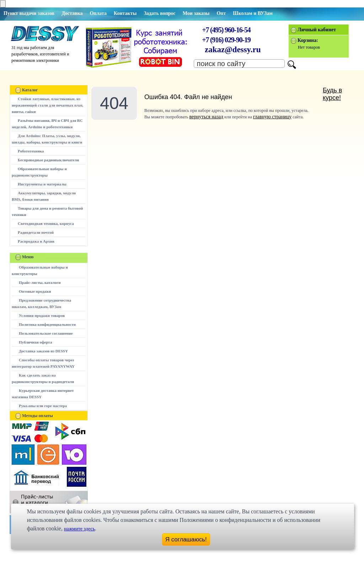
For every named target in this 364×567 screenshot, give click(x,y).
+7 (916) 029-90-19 (226, 40)
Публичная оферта (35, 342)
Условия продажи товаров (42, 315)
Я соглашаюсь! (186, 539)
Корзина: (308, 40)
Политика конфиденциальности (47, 324)
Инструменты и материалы (42, 184)
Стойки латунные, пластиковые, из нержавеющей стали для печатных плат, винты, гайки (47, 105)
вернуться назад (206, 116)
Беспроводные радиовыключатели (48, 160)
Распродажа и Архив (36, 241)
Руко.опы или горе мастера (43, 406)
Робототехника (31, 151)
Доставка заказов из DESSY (43, 351)
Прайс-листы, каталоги (39, 282)
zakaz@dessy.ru (233, 49)
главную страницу (272, 116)
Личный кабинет (317, 29)
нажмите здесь (79, 528)
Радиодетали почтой (36, 232)
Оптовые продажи (35, 291)
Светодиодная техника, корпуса (46, 223)
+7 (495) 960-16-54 (226, 30)
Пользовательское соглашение (46, 333)
